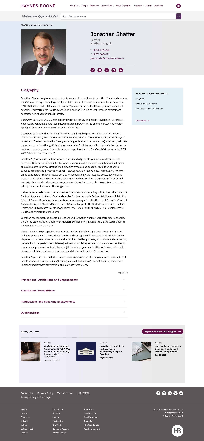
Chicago (24, 421)
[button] (121, 70)
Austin (24, 409)
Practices (94, 5)
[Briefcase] (178, 6)
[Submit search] (178, 16)
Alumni (149, 5)
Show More (140, 120)
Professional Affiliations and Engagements (49, 279)
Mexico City (57, 421)
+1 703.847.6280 (101, 50)
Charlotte (25, 417)
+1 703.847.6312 (101, 54)
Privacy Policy (45, 393)
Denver (24, 432)
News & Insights (123, 5)
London (55, 417)
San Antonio (90, 413)
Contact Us (27, 393)
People (85, 5)
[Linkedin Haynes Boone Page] (170, 393)
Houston (56, 413)
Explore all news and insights (160, 331)
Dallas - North (27, 428)
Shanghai (88, 421)
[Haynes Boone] (38, 5)
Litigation (140, 98)
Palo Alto (88, 409)
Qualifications (30, 312)
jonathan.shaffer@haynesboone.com (107, 58)
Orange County (59, 432)
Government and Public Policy (150, 108)
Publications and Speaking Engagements (48, 301)
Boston (24, 413)
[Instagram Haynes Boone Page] (164, 393)
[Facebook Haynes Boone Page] (158, 393)
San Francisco (90, 417)
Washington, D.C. (92, 428)
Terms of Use (64, 393)
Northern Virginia (101, 43)
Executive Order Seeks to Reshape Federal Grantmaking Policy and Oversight (112, 350)
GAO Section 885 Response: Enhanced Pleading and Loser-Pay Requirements (168, 349)
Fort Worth (57, 409)
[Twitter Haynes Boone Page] (175, 393)
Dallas (24, 425)
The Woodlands (91, 425)
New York (57, 425)
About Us (74, 5)
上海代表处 (82, 393)
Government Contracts (146, 103)
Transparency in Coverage (36, 397)
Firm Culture (106, 5)
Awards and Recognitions (38, 290)
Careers (138, 5)
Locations (158, 5)
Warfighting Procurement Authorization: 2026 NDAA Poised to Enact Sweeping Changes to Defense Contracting (57, 351)
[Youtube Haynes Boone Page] (181, 393)
